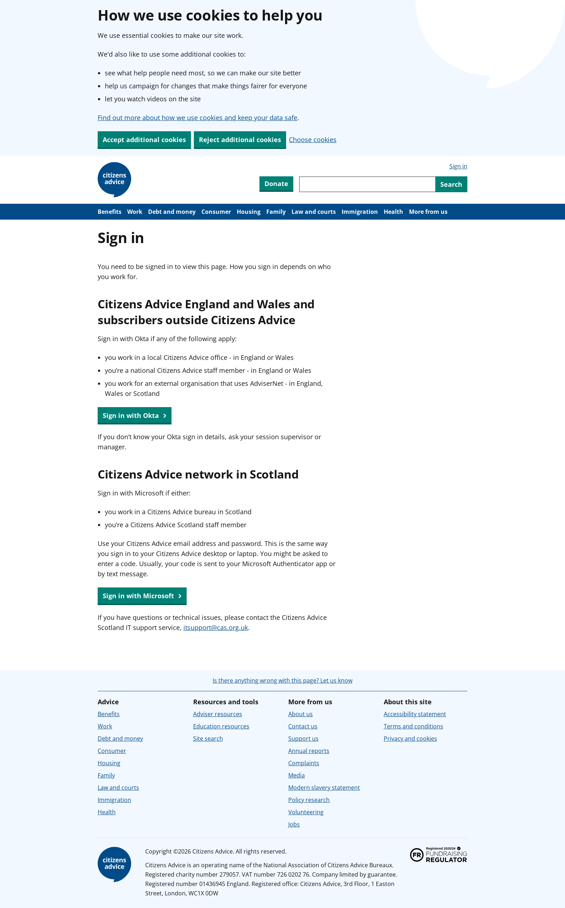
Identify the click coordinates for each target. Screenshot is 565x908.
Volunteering (306, 812)
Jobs (294, 824)
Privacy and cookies (410, 738)
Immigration (360, 212)
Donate (276, 183)
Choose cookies (313, 139)
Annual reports (308, 751)
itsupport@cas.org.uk (215, 627)
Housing (249, 212)
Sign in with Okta (134, 415)
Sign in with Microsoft (142, 596)
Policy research (309, 800)
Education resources (221, 726)
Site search (208, 738)
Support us (303, 738)
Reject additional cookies (240, 139)
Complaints (303, 763)
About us (300, 714)
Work (134, 212)
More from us (428, 212)
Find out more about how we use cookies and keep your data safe (197, 117)
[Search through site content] (367, 184)
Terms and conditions (413, 726)
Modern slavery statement (324, 788)
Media (296, 775)
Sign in (458, 166)
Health (393, 212)
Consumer (216, 212)
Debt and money (172, 212)
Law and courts (314, 212)
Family (276, 212)
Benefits (109, 212)
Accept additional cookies (144, 139)
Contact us (302, 726)
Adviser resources (217, 714)
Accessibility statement (415, 714)
